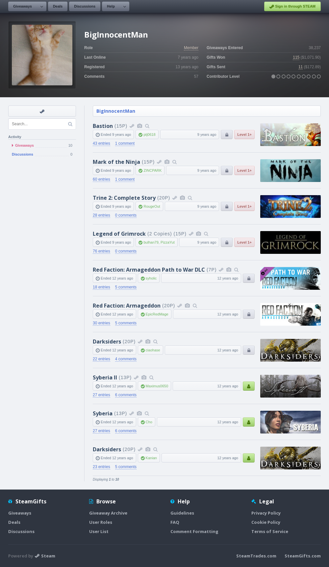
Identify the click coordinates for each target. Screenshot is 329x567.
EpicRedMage (157, 314)
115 (296, 57)
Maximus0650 (157, 386)
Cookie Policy (265, 522)
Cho (149, 422)
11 (300, 67)
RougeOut (151, 206)
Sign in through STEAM (292, 6)
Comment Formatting (194, 531)
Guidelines (182, 513)
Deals (58, 6)
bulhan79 (150, 242)
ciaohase (153, 350)
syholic (151, 278)
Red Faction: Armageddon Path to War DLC (149, 269)
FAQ (174, 522)
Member (191, 47)
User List (99, 531)
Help (111, 6)
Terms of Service (269, 531)
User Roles (100, 522)
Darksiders (107, 341)
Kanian (151, 458)
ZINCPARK (152, 170)
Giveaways (22, 6)
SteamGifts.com (303, 556)
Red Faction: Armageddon (127, 305)
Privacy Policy (266, 513)
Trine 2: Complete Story (124, 197)
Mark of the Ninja (116, 161)
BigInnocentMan (115, 111)
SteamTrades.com (256, 556)
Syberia (103, 413)
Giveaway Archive (108, 513)
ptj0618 (149, 134)
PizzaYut (168, 242)
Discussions (84, 6)
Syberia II (105, 377)
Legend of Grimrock (119, 233)
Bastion (103, 126)
